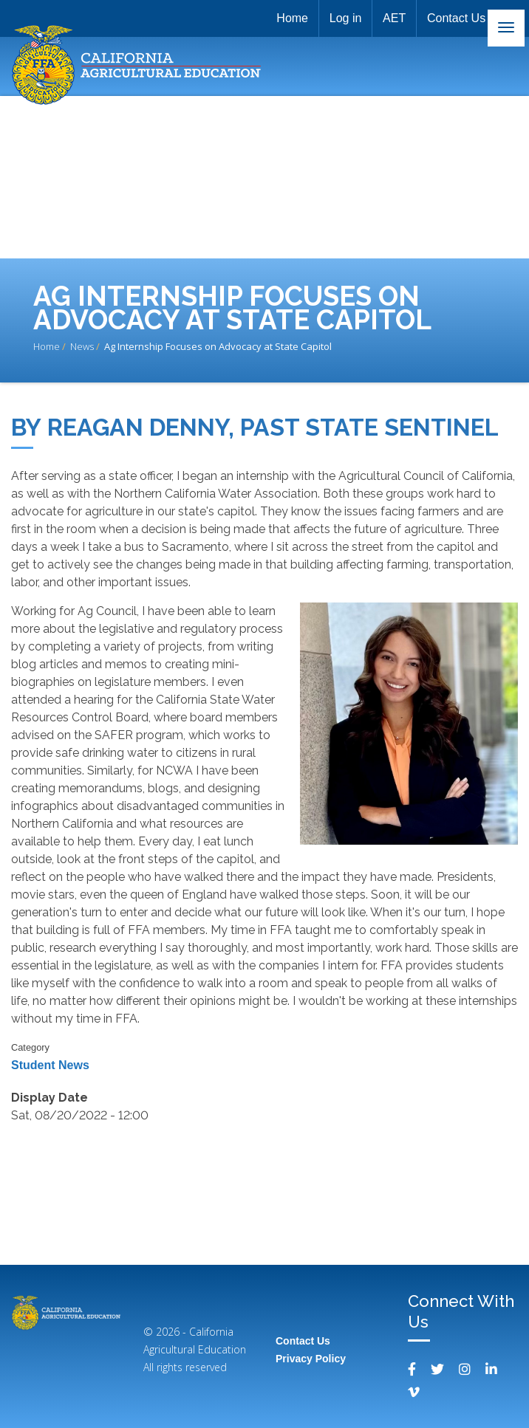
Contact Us (455, 18)
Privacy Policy (311, 1359)
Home (286, 18)
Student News (50, 1065)
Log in (341, 18)
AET (391, 18)
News (82, 346)
